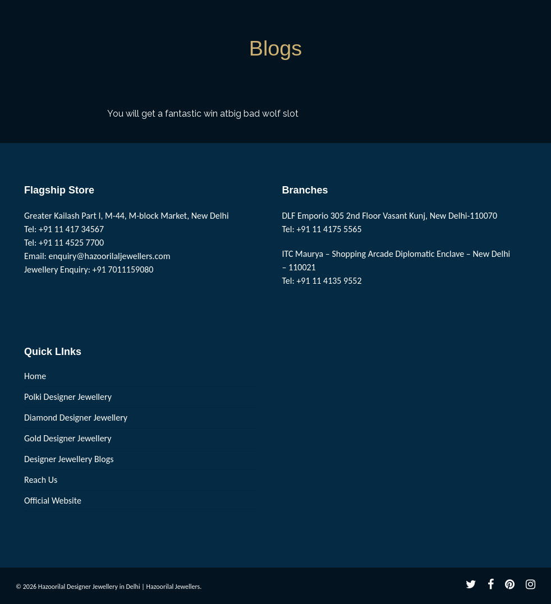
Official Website (52, 500)
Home (35, 376)
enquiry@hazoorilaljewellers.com (110, 256)
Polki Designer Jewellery (68, 396)
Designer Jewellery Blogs (69, 459)
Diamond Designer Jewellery (75, 417)
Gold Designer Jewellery (68, 438)
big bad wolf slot (263, 113)
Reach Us (40, 479)
